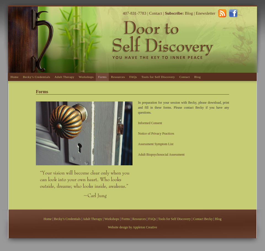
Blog (188, 13)
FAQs (133, 77)
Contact (155, 13)
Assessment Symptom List (155, 144)
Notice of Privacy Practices (156, 133)
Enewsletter (205, 13)
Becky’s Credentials (36, 77)
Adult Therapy (64, 77)
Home (14, 77)
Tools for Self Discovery (158, 77)
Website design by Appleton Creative (132, 227)
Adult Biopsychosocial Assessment (161, 154)
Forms (102, 77)
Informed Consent (150, 123)
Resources (118, 77)
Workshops (86, 77)
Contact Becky (203, 219)
